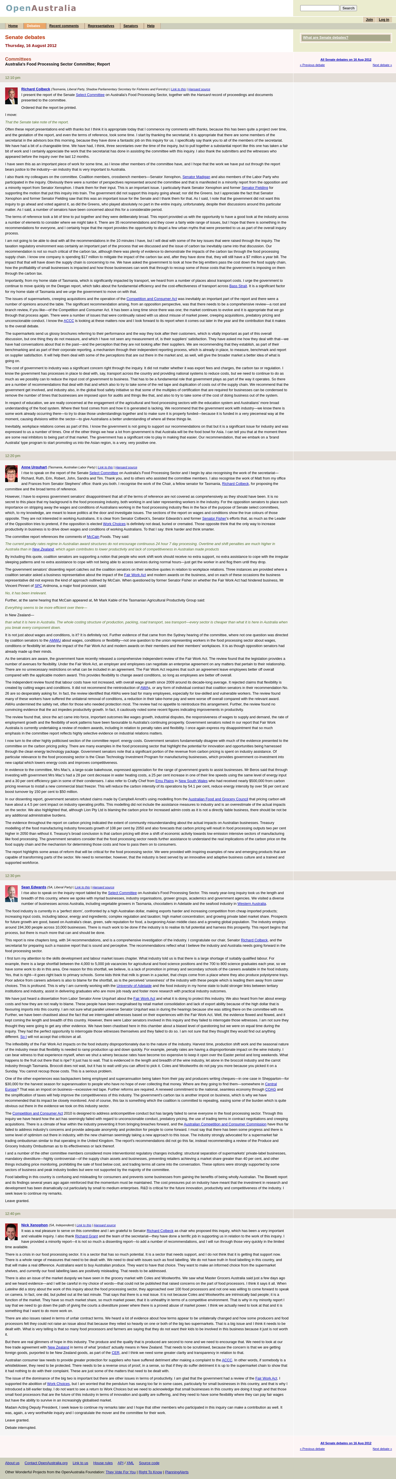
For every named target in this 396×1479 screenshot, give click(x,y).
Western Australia (252, 903)
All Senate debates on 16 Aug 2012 (346, 59)
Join (369, 20)
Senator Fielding (255, 187)
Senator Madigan (196, 177)
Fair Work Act (135, 575)
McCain (93, 537)
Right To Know (150, 1472)
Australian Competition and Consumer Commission (225, 1124)
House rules (103, 1463)
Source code (149, 1463)
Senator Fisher (214, 518)
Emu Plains (165, 781)
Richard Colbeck (235, 484)
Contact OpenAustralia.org (46, 1463)
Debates (33, 26)
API (121, 1463)
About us (12, 1463)
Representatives (101, 26)
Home (13, 26)
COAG (270, 1089)
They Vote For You (121, 1472)
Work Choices (114, 524)
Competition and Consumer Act (151, 299)
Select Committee (90, 95)
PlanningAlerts (177, 1472)
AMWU (55, 640)
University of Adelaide (134, 986)
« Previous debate (312, 65)
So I (23, 1037)
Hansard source (199, 89)
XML (130, 1463)
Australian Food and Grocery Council (218, 799)
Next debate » (382, 65)
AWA (144, 688)
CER (115, 1353)
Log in (384, 20)
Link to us (80, 1463)
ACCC (69, 321)
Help (150, 26)
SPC (38, 586)
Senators (130, 26)
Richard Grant (86, 1236)
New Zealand (43, 549)
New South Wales (193, 781)
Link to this (178, 89)
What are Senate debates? (325, 37)
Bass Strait (238, 286)
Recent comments (64, 26)
